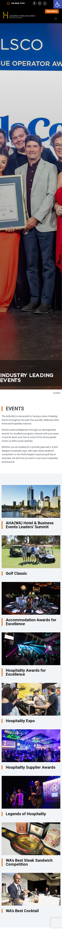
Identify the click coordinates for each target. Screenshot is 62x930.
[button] (57, 4)
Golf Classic (16, 573)
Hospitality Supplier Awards (30, 767)
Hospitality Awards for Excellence (26, 672)
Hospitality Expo (20, 721)
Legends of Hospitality (26, 814)
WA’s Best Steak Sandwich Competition (29, 862)
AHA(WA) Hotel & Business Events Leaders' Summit (30, 525)
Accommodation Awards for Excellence (31, 622)
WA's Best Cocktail (22, 911)
